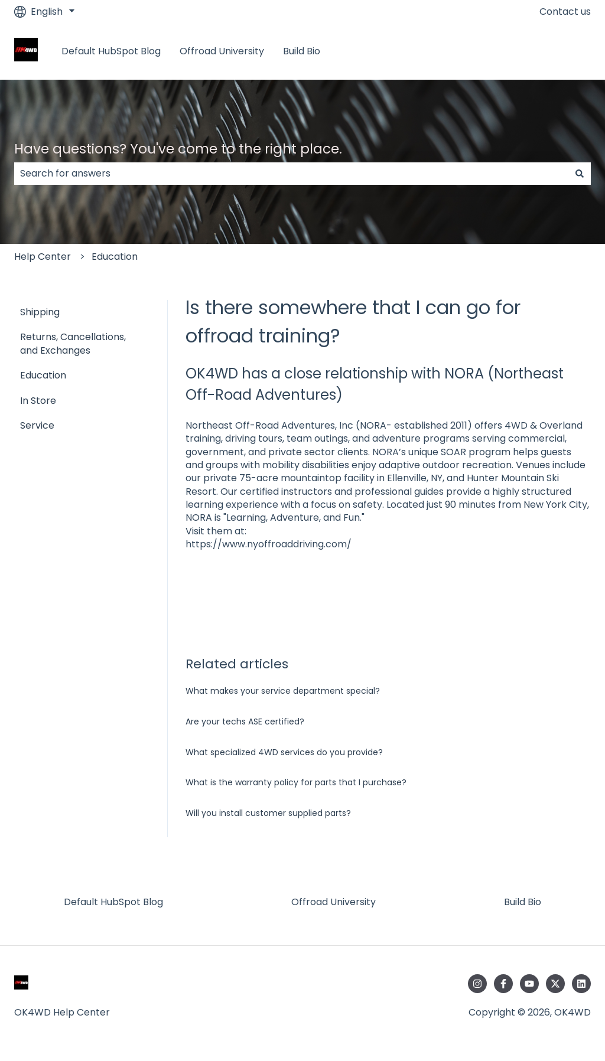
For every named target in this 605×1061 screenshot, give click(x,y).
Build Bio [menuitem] (522, 902)
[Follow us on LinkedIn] (581, 983)
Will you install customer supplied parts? (268, 813)
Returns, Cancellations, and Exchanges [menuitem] (73, 343)
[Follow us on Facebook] (503, 983)
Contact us (565, 11)
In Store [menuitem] (38, 400)
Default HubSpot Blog (111, 51)
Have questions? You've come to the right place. (178, 148)
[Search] (579, 173)
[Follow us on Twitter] (555, 983)
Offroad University (222, 51)
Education (115, 256)
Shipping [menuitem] (40, 312)
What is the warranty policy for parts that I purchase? (296, 782)
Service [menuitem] (37, 425)
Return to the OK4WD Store (514, 51)
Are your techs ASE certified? (245, 721)
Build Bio (301, 51)
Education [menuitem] (43, 375)
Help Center (42, 256)
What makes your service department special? (283, 691)
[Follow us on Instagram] (477, 983)
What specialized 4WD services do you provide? (284, 752)
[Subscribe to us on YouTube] (529, 983)
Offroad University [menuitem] (333, 902)
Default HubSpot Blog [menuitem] (113, 902)
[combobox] (291, 173)
